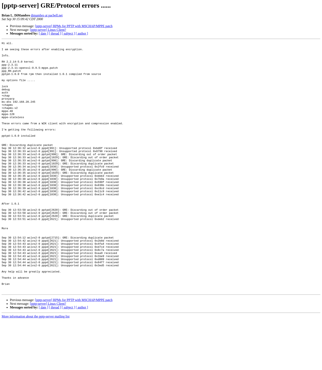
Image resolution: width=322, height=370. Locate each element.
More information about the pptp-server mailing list (36, 366)
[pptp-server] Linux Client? (48, 29)
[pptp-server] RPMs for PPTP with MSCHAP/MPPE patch (74, 26)
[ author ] (82, 33)
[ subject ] (68, 33)
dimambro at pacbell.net (47, 15)
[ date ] (43, 33)
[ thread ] (55, 33)
